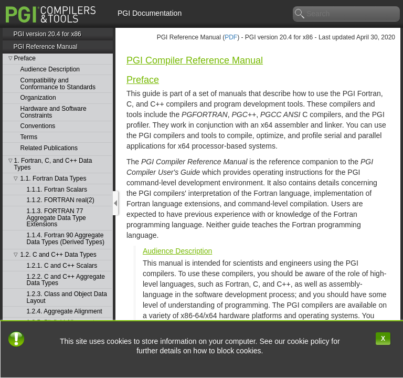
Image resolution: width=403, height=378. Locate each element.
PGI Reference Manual (45, 46)
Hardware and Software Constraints (53, 112)
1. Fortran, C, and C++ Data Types (53, 164)
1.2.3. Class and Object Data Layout (67, 297)
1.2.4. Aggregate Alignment (64, 311)
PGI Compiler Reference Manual (194, 60)
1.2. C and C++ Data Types (58, 254)
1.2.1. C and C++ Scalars (62, 265)
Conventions (38, 126)
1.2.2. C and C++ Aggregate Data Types (66, 280)
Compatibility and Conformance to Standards (58, 83)
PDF (231, 37)
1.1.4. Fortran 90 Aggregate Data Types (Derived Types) (65, 238)
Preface (25, 58)
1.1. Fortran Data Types (53, 178)
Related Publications (49, 148)
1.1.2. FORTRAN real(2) (60, 200)
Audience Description (50, 69)
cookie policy (309, 341)
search (300, 14)
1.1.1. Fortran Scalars (57, 189)
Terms (29, 137)
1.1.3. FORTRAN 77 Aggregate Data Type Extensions (56, 218)
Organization (38, 97)
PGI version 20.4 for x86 (47, 34)
